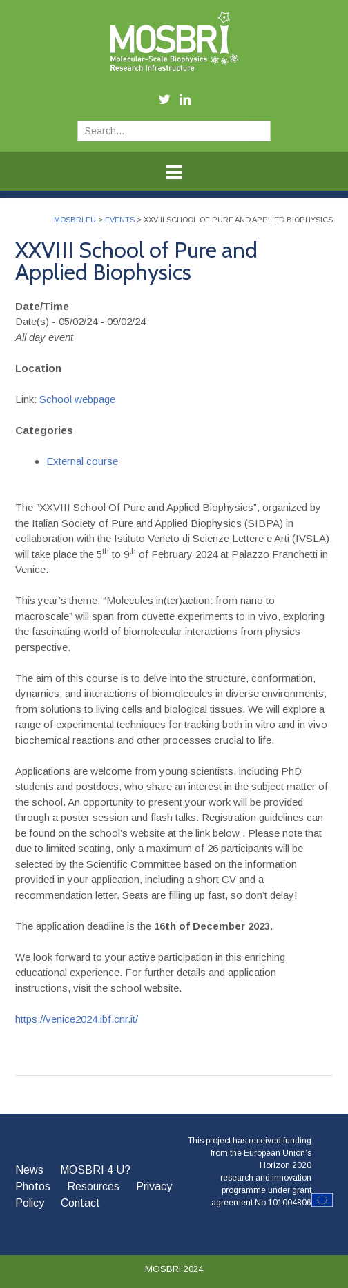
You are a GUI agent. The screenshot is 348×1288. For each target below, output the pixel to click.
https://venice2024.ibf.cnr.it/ (76, 1019)
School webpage (77, 399)
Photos (32, 1186)
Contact (80, 1203)
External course (82, 461)
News (29, 1170)
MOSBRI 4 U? (95, 1170)
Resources (93, 1186)
